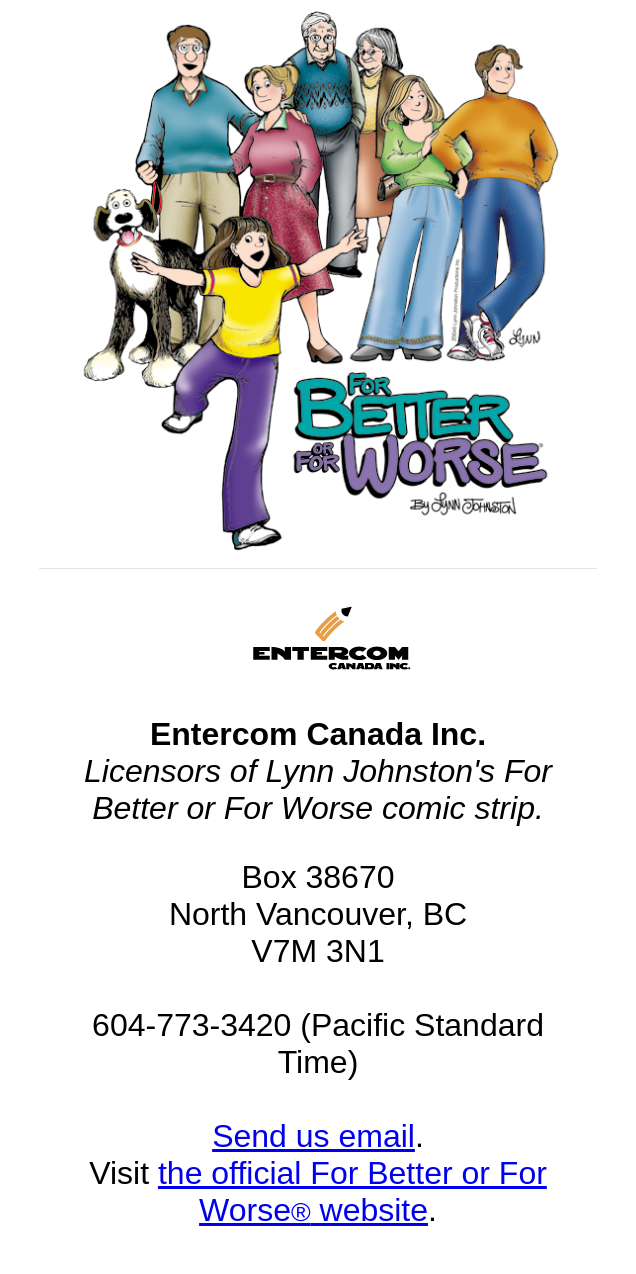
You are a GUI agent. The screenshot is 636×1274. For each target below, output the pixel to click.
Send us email (313, 1136)
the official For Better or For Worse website (352, 1191)
